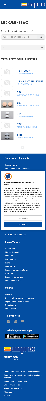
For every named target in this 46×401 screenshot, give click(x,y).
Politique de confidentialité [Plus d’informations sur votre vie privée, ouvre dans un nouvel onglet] (17, 211)
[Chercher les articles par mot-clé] (23, 37)
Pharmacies (9, 392)
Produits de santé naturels (16, 270)
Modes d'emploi (12, 252)
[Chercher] (41, 37)
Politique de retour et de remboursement (22, 372)
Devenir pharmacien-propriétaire (19, 298)
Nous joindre (10, 305)
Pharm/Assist (12, 242)
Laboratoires (10, 266)
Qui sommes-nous (12, 385)
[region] (23, 200)
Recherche (10, 249)
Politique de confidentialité (15, 381)
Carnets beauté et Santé (15, 235)
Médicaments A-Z (13, 280)
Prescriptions (11, 165)
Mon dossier (10, 308)
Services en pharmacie (17, 158)
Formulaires (10, 259)
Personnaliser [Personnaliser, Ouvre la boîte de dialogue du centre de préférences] (23, 218)
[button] (8, 321)
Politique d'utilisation (13, 388)
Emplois (8, 294)
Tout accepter (23, 224)
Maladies (9, 256)
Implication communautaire (17, 301)
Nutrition (9, 273)
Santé (7, 263)
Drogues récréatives (14, 277)
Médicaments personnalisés (17, 168)
